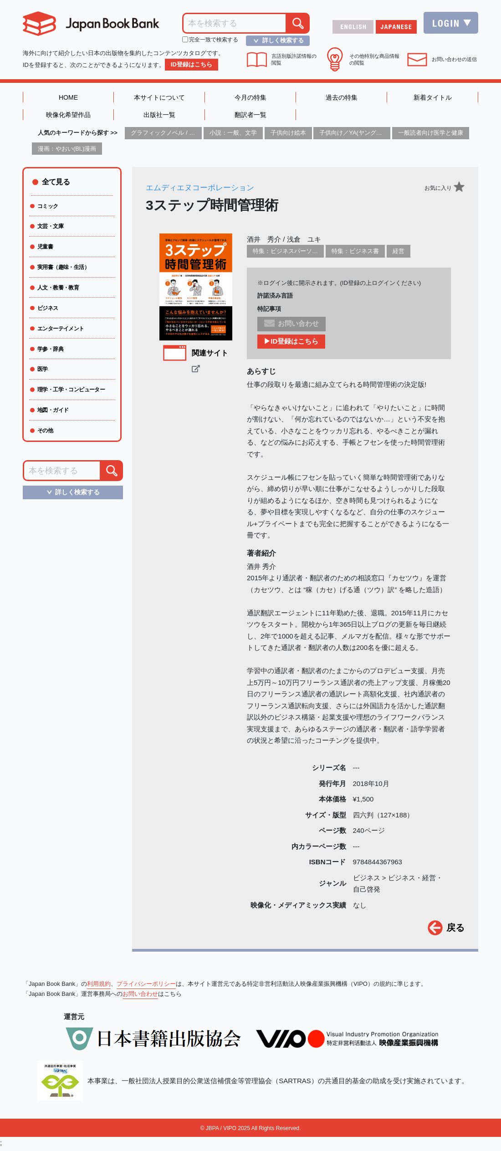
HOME (68, 97)
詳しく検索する (276, 40)
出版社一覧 (159, 116)
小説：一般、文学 (233, 135)
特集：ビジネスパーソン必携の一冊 (300, 253)
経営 (398, 253)
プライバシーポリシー (146, 986)
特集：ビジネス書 (355, 253)
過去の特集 (341, 97)
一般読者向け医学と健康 (430, 135)
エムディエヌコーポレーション (203, 189)
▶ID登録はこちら (291, 344)
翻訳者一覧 (250, 116)
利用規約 (99, 986)
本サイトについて (159, 97)
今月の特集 (250, 97)
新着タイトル (432, 97)
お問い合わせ (140, 996)
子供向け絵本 (288, 135)
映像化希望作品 (68, 116)
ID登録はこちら (191, 64)
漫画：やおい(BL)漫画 (67, 150)
